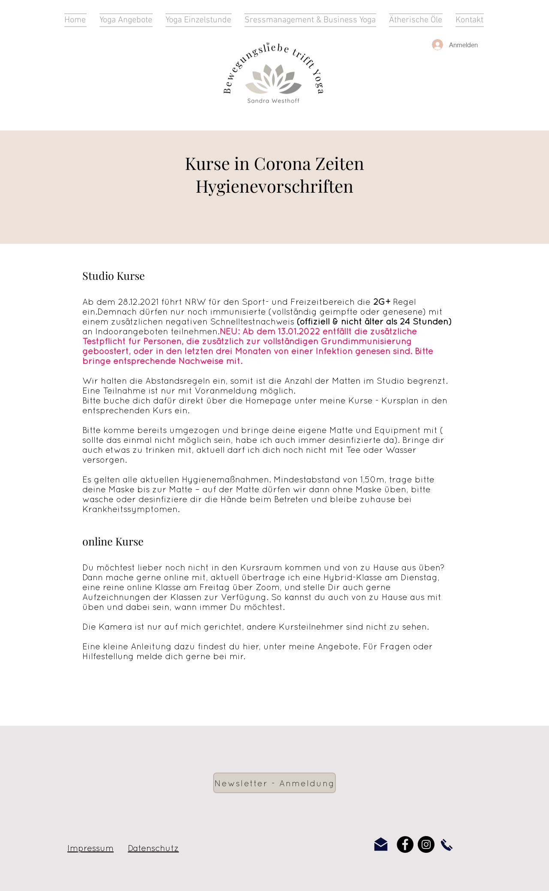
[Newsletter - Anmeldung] (274, 783)
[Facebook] (405, 844)
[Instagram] (426, 844)
